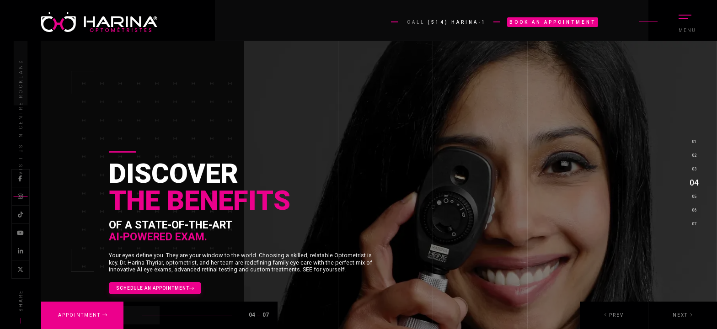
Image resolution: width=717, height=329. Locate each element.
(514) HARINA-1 (457, 22)
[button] (682, 315)
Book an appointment (552, 22)
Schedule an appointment (155, 288)
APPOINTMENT (82, 315)
